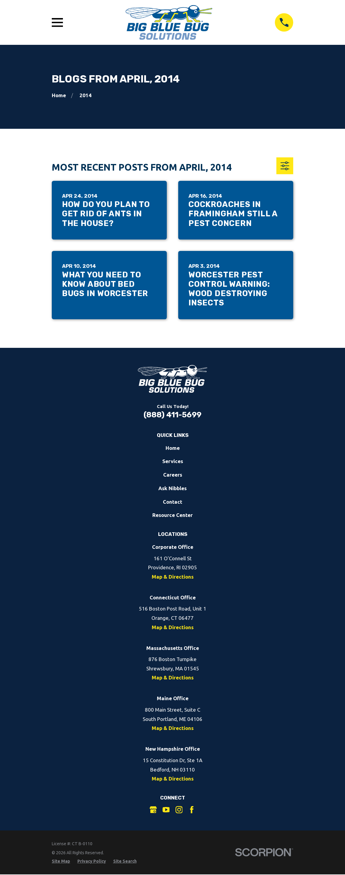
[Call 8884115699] (284, 22)
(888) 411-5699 (172, 414)
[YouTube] (166, 809)
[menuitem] (61, 861)
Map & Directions (173, 577)
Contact (172, 502)
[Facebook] (191, 809)
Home (173, 448)
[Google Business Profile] (153, 809)
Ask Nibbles (172, 488)
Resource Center (172, 515)
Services (172, 461)
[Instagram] (179, 809)
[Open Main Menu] (57, 22)
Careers (172, 475)
